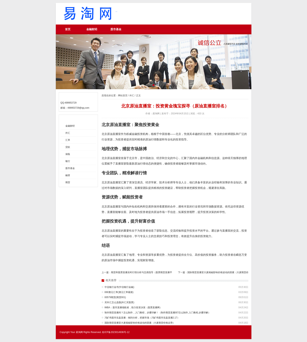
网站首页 (122, 95)
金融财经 (91, 29)
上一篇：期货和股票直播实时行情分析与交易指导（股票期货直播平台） (137, 273)
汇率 (67, 140)
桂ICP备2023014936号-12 (115, 332)
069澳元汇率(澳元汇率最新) (119, 292)
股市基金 (115, 29)
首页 (67, 29)
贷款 (67, 147)
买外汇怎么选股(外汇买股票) (119, 302)
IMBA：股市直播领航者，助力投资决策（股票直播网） (133, 307)
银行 (67, 161)
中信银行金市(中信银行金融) (119, 287)
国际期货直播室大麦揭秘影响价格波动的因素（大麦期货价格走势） (140, 322)
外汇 (67, 133)
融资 (67, 175)
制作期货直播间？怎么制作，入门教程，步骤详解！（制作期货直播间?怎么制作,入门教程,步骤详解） (157, 312)
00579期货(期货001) (115, 297)
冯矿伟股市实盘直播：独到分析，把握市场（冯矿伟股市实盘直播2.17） (142, 317)
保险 (67, 154)
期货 (67, 182)
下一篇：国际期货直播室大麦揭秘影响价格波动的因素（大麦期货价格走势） (213, 273)
